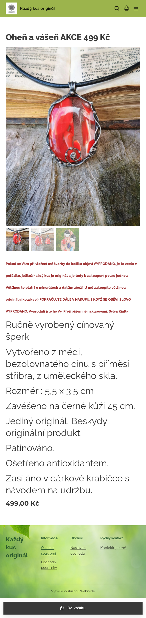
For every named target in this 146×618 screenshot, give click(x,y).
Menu (136, 8)
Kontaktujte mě (113, 548)
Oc (43, 548)
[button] (117, 8)
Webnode (87, 591)
